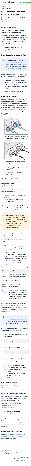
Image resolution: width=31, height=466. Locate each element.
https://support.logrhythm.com (9, 407)
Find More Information (6, 8)
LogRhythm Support (6, 237)
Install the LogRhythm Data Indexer (14, 388)
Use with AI (24, 7)
